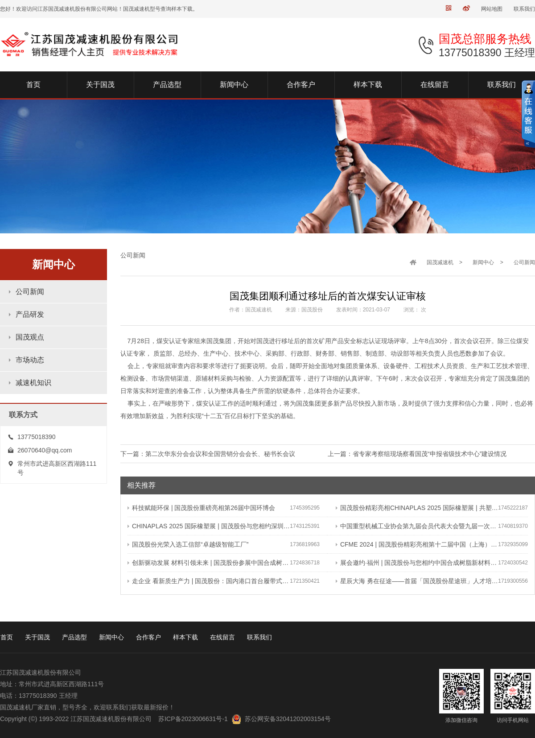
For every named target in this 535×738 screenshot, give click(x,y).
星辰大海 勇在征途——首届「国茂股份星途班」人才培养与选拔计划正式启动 (417, 581)
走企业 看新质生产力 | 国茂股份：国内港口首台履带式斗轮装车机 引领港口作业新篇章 (209, 581)
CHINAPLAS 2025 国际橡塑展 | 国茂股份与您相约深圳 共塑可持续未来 (209, 526)
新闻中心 (483, 262)
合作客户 (148, 637)
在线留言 (222, 637)
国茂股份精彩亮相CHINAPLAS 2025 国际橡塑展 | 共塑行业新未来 (417, 507)
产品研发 (30, 314)
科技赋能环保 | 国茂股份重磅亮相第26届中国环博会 (201, 507)
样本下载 (185, 637)
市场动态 (30, 360)
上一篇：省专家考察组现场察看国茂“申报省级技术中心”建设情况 (417, 453)
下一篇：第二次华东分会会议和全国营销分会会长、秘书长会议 (207, 453)
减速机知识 (33, 382)
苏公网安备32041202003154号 (288, 718)
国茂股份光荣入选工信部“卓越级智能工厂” (188, 544)
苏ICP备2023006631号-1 (193, 718)
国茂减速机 (440, 262)
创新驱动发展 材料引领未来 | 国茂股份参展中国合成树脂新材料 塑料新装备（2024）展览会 (209, 562)
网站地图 (491, 9)
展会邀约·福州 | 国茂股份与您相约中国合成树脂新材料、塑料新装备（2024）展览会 (417, 562)
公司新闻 (30, 291)
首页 (6, 637)
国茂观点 (30, 337)
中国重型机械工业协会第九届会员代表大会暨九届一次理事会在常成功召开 (417, 526)
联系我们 (524, 9)
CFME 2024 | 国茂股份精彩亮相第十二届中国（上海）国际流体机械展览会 (417, 544)
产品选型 (74, 637)
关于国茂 (37, 637)
